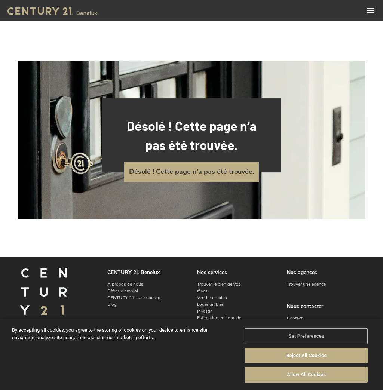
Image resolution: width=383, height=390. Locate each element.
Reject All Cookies (306, 359)
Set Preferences (306, 339)
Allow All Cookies (306, 378)
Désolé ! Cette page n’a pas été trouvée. (191, 171)
